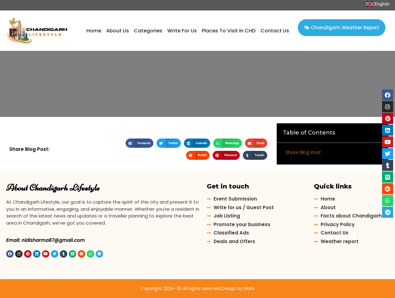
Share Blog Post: (303, 152)
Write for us (182, 30)
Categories (148, 30)
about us (117, 30)
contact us (274, 30)
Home (93, 30)
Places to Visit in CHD (229, 30)
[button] (341, 25)
